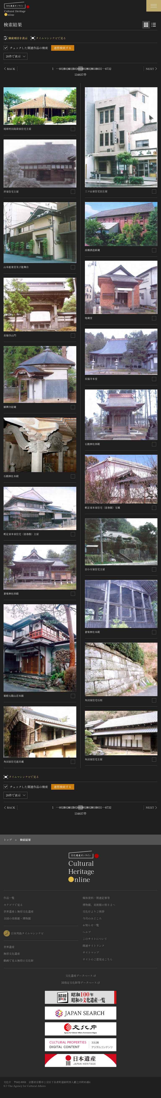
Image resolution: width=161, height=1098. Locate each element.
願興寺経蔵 (10, 407)
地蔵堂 (88, 318)
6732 (108, 68)
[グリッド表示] (146, 25)
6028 (85, 68)
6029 (89, 68)
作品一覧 (9, 898)
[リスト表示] (153, 25)
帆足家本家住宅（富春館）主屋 (21, 534)
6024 (66, 68)
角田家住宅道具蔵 (14, 761)
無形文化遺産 (12, 954)
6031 (99, 68)
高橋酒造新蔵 (92, 250)
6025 (71, 68)
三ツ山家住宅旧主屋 (96, 191)
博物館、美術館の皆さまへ (99, 905)
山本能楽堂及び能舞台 (16, 267)
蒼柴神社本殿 (92, 632)
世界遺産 (9, 947)
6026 (76, 68)
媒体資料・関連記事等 (96, 898)
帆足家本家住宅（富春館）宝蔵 (102, 507)
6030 (94, 68)
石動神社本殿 (11, 476)
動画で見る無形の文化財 (19, 961)
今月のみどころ (92, 918)
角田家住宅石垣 (94, 700)
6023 (62, 68)
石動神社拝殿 (92, 444)
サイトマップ (91, 952)
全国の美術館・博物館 (17, 918)
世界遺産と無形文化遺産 (19, 911)
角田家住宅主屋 (94, 759)
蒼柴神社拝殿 (11, 593)
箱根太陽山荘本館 (14, 695)
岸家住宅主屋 (11, 191)
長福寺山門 (10, 335)
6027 (80, 68)
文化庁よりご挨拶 (93, 911)
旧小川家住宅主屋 (95, 569)
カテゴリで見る (13, 905)
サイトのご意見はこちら (98, 959)
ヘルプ (87, 932)
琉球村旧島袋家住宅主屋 (17, 128)
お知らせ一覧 (91, 925)
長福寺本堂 (91, 378)
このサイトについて (95, 939)
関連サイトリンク (93, 946)
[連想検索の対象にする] (73, 129)
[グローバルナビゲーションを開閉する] (153, 6)
